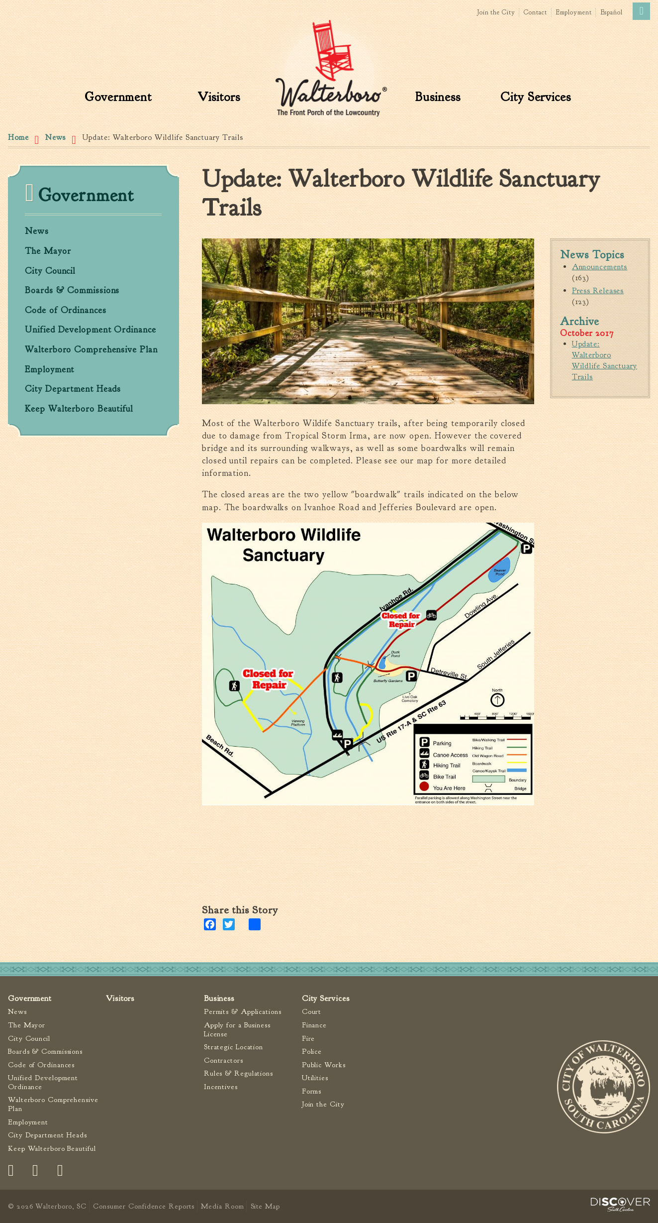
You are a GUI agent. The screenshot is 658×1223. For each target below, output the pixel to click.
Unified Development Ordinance (90, 330)
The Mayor (48, 251)
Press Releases (598, 291)
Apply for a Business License (237, 1029)
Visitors (218, 97)
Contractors (223, 1060)
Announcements (600, 267)
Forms (312, 1091)
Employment (574, 12)
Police (312, 1051)
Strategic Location (233, 1047)
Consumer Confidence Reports (143, 1206)
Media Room (222, 1206)
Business (437, 97)
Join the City (496, 12)
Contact (535, 12)
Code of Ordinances (65, 310)
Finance (314, 1025)
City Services (535, 97)
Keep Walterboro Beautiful (79, 409)
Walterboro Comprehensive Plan (91, 349)
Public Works (324, 1065)
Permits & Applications (243, 1011)
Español (612, 12)
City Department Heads (73, 389)
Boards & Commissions (72, 290)
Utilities (315, 1078)
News (55, 137)
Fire (308, 1038)
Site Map (265, 1206)
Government (118, 97)
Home (18, 137)
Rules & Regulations (238, 1073)
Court (312, 1011)
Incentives (221, 1087)
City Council (50, 271)
